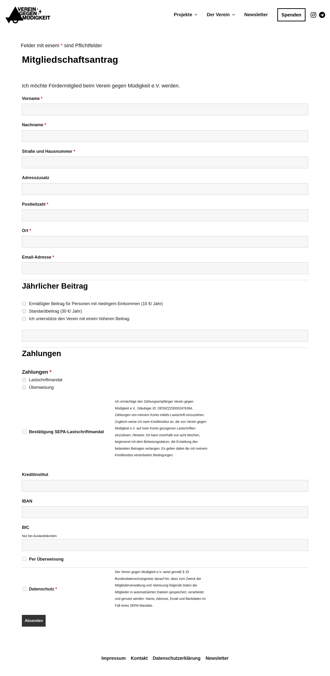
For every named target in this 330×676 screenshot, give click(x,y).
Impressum (113, 658)
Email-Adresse (38, 257)
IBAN (27, 501)
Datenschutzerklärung (176, 658)
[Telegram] (322, 15)
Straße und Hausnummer (48, 151)
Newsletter (256, 14)
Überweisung (41, 387)
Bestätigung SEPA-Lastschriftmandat (66, 431)
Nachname (34, 124)
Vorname (32, 98)
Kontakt (139, 658)
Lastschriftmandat (45, 379)
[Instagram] (313, 15)
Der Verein (221, 14)
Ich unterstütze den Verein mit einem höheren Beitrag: (79, 318)
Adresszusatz (35, 177)
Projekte (186, 14)
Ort (26, 230)
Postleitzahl (35, 204)
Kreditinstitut (35, 474)
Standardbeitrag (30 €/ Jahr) (55, 311)
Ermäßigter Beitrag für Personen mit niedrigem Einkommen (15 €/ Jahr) (96, 303)
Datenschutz (43, 589)
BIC (25, 527)
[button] (195, 14)
